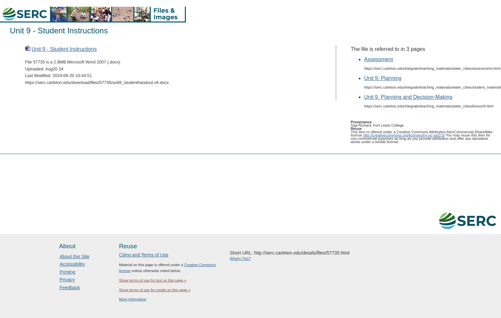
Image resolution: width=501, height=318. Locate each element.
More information (132, 299)
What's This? (240, 258)
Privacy (67, 279)
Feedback (70, 287)
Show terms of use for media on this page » (154, 290)
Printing (67, 272)
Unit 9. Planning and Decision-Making (408, 97)
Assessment (378, 59)
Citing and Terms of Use (143, 255)
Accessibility (72, 264)
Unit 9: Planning (382, 78)
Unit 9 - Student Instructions (64, 49)
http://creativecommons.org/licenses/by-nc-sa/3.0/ (403, 135)
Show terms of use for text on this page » (152, 280)
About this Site (74, 256)
